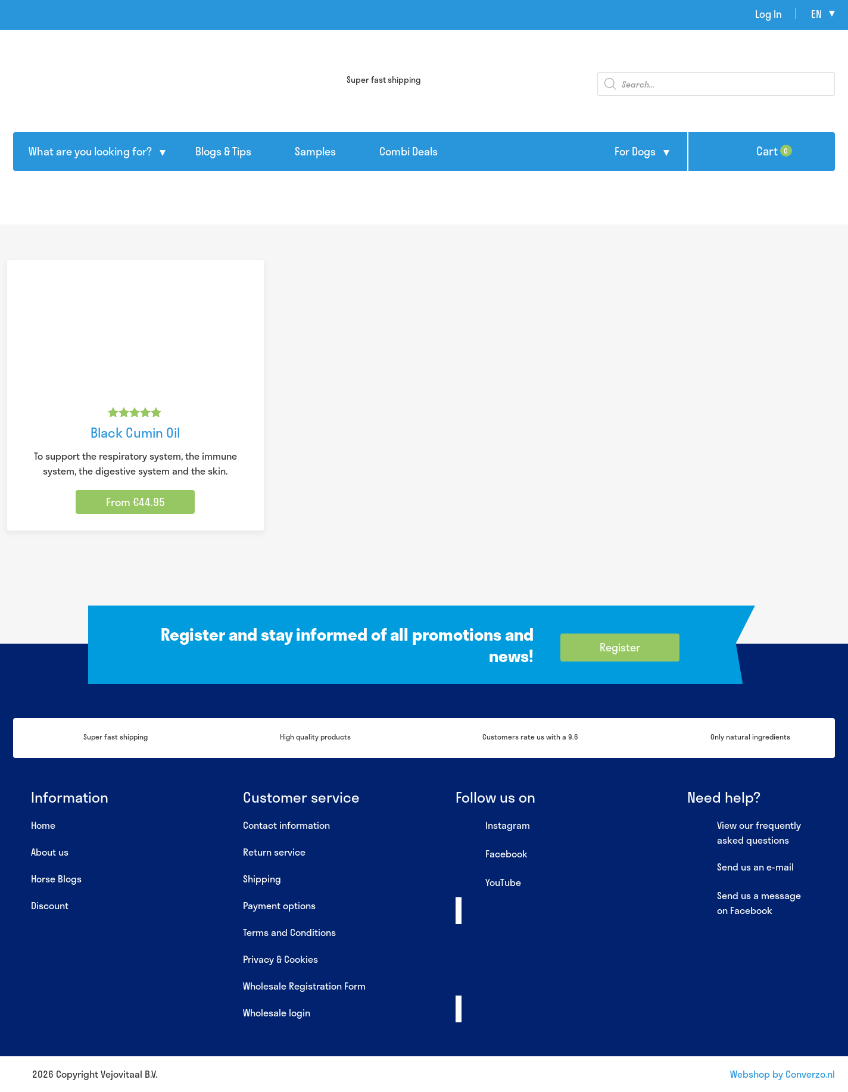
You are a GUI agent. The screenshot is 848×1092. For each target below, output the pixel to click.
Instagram (493, 826)
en (816, 13)
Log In (768, 13)
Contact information (286, 825)
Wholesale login (276, 1012)
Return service (274, 851)
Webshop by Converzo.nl (782, 1073)
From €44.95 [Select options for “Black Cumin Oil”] (135, 502)
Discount (49, 905)
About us (49, 851)
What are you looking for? (90, 151)
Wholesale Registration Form (304, 985)
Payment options (279, 905)
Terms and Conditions (289, 932)
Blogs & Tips (223, 151)
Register (620, 647)
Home (43, 825)
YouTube (488, 883)
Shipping (262, 878)
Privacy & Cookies (280, 958)
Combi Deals (408, 151)
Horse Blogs (56, 878)
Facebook (492, 854)
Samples (315, 151)
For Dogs (635, 151)
